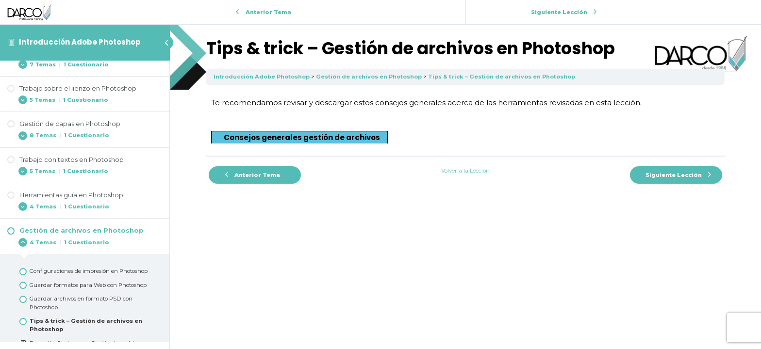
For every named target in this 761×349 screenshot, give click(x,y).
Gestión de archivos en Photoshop (369, 76)
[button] (299, 137)
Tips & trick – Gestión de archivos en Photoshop (501, 76)
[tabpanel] (465, 120)
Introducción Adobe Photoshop (80, 42)
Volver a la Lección (465, 170)
